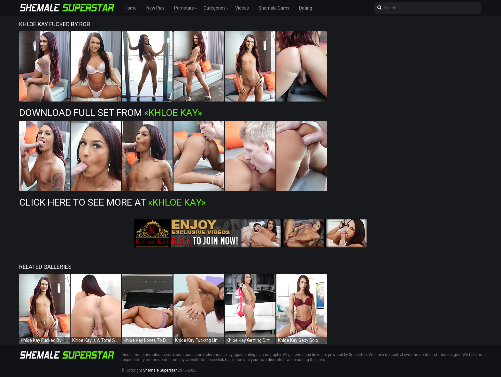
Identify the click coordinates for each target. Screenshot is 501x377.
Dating (305, 8)
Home (131, 8)
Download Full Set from (110, 112)
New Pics (155, 8)
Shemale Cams (273, 8)
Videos (242, 8)
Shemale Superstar (160, 370)
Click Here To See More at (112, 202)
